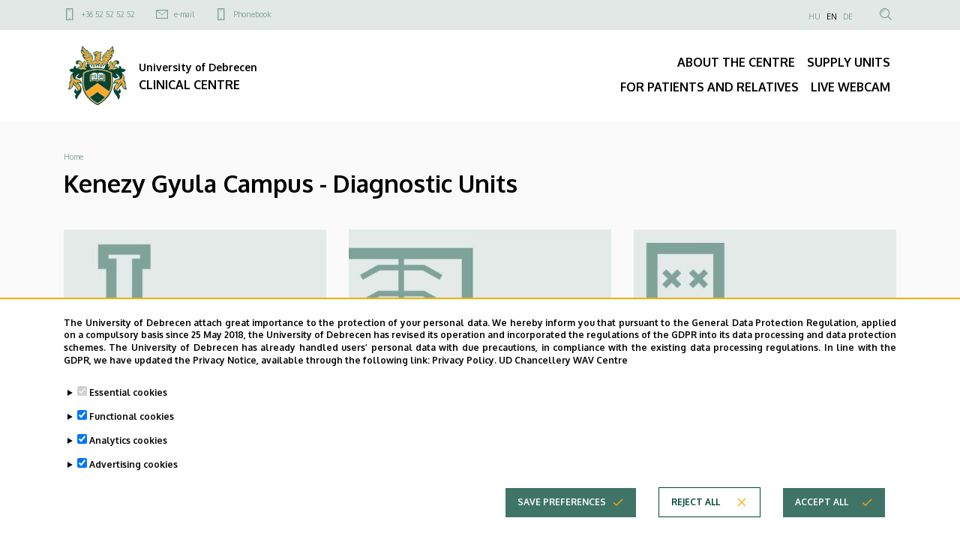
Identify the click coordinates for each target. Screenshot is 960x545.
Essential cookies (128, 404)
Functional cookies (131, 428)
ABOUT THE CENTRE (736, 62)
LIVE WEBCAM (850, 86)
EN (831, 16)
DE (848, 16)
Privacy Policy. (464, 372)
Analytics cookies (128, 452)
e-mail (184, 14)
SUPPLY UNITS (848, 62)
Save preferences (562, 514)
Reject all (695, 514)
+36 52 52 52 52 (108, 14)
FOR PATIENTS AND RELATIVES (709, 86)
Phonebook (252, 14)
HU (814, 16)
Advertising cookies (133, 476)
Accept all (821, 514)
